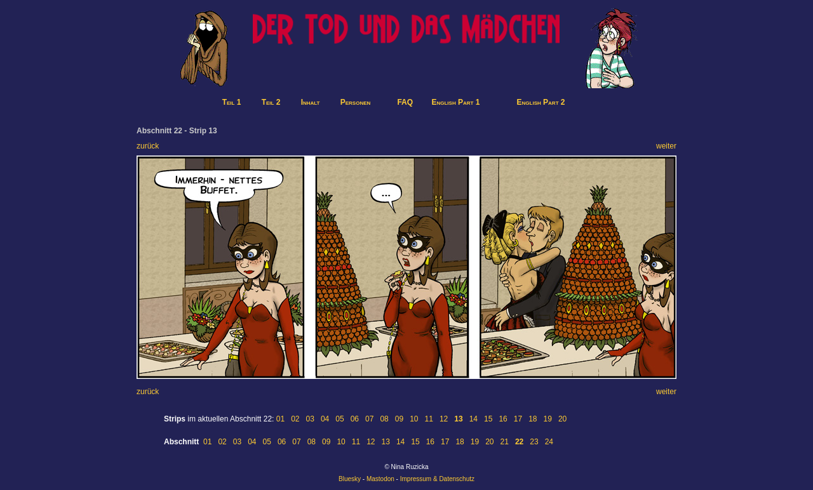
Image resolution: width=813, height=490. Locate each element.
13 (386, 441)
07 (369, 418)
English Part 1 (455, 102)
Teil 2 (271, 102)
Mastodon (380, 478)
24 (549, 441)
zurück (148, 146)
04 (325, 418)
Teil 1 (231, 102)
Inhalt (310, 102)
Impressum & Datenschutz (437, 478)
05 (339, 418)
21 (505, 441)
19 (548, 418)
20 (562, 418)
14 (473, 418)
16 (503, 418)
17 (518, 418)
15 (488, 418)
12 (444, 418)
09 (399, 418)
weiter (666, 146)
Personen (355, 102)
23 (534, 441)
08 (384, 418)
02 (295, 418)
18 (532, 418)
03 (310, 418)
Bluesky (350, 478)
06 (355, 418)
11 (429, 418)
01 (280, 418)
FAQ (405, 102)
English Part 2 (541, 102)
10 (414, 418)
